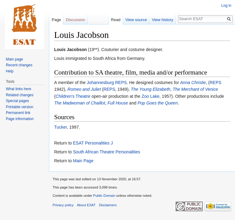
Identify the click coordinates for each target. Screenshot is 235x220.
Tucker (60, 127)
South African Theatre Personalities (106, 151)
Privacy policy (63, 205)
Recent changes (19, 65)
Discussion (75, 19)
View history (162, 19)
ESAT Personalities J (93, 143)
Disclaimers (108, 205)
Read (116, 19)
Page (56, 19)
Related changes (19, 95)
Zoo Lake (150, 96)
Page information (20, 119)
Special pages (17, 101)
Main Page (83, 160)
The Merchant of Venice (195, 89)
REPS (215, 82)
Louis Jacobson (70, 49)
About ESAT (86, 205)
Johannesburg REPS (107, 82)
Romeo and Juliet (84, 89)
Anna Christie (193, 82)
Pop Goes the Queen (157, 103)
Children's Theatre (73, 96)
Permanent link (18, 113)
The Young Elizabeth (150, 89)
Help (9, 71)
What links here (18, 89)
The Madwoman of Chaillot (79, 103)
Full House (117, 103)
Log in (226, 5)
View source (136, 19)
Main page (14, 59)
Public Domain (104, 195)
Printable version (19, 107)
